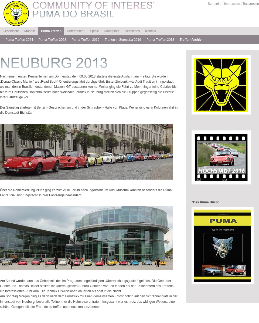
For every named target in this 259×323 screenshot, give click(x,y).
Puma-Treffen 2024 (19, 40)
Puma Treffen (51, 31)
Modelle (30, 31)
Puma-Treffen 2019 (85, 40)
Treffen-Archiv (191, 40)
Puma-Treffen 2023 (52, 40)
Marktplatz (111, 31)
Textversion (251, 4)
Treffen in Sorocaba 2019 (123, 40)
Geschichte (11, 31)
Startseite (214, 4)
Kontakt (150, 31)
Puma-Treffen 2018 (160, 40)
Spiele (94, 31)
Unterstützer (75, 31)
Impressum (232, 4)
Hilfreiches (132, 31)
